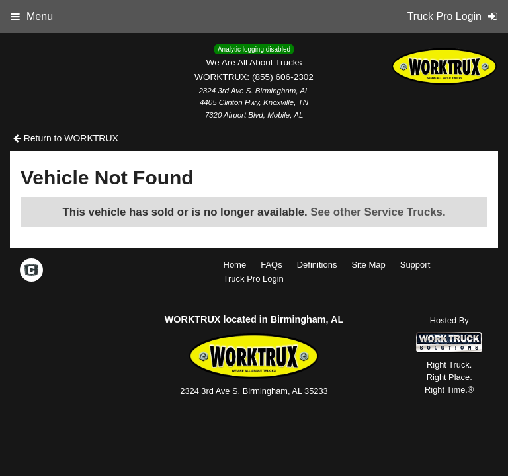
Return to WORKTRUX (65, 138)
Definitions (317, 265)
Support (415, 265)
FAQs (271, 265)
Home (235, 265)
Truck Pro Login (254, 279)
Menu (32, 16)
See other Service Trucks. (377, 212)
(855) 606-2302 (283, 77)
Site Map (368, 265)
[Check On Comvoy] (31, 271)
